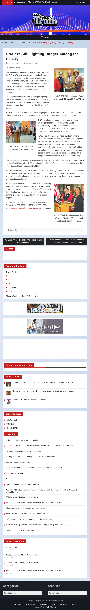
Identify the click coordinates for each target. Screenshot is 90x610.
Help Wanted (11, 420)
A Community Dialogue (14, 473)
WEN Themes (51, 607)
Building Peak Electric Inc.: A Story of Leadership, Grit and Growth (31, 457)
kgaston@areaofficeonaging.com (24, 208)
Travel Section (12, 272)
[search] (43, 255)
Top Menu (81, 2)
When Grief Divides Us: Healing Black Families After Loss (27, 514)
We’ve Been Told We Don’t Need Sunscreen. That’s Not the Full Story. (32, 519)
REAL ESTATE (12, 428)
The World (12, 288)
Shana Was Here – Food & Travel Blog (22, 296)
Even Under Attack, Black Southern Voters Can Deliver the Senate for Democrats (36, 502)
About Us (73, 604)
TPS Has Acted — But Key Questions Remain (22, 497)
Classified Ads (30, 604)
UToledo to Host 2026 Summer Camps (20, 530)
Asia (9, 280)
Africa (10, 276)
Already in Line (11, 479)
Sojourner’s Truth (32, 63)
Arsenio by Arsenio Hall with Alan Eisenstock (29, 400)
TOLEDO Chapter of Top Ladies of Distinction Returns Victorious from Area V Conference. (40, 446)
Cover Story (14, 230)
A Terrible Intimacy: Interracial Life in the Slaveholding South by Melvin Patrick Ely (43, 382)
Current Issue (18, 604)
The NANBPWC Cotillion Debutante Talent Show (23, 451)
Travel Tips (12, 292)
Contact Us (63, 604)
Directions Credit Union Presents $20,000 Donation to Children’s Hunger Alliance (36, 468)
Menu (45, 37)
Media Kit (54, 604)
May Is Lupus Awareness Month (18, 462)
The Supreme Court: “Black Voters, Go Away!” (23, 484)
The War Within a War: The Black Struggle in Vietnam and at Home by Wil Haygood (43, 391)
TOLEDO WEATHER (45, 349)
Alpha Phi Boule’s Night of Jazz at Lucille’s (22, 440)
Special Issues (43, 604)
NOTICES (10, 424)
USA (10, 284)
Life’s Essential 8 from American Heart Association (25, 508)
